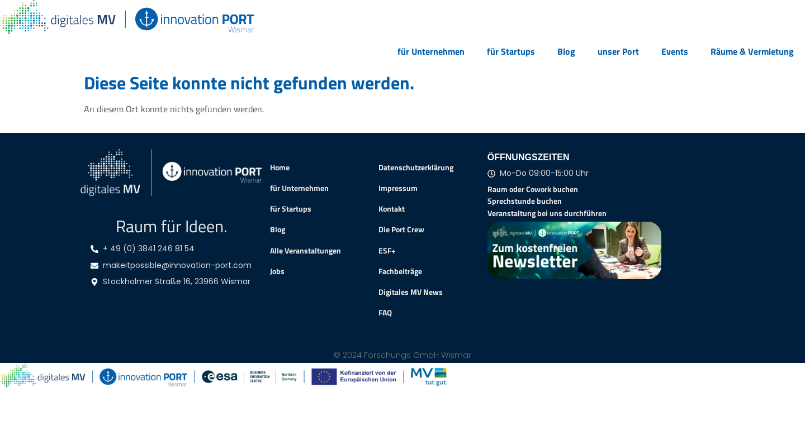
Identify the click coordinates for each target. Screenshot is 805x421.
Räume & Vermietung (752, 51)
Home (280, 167)
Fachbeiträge (400, 271)
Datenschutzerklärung (415, 167)
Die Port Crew (401, 229)
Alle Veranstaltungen (305, 251)
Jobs (277, 271)
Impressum (398, 188)
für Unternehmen (431, 51)
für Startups (511, 51)
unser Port (618, 51)
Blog (566, 51)
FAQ (385, 313)
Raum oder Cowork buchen (532, 189)
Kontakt (391, 209)
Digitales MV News (410, 292)
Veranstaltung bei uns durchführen (547, 213)
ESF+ (387, 251)
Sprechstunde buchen (524, 201)
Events (674, 51)
